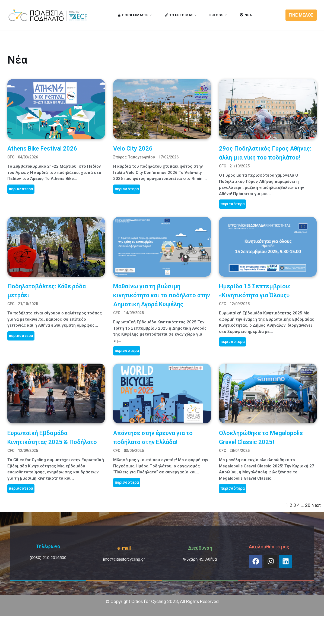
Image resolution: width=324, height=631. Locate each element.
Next (316, 505)
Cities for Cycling (24, 624)
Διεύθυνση (200, 548)
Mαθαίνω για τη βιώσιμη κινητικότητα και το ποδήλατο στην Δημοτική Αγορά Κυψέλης (161, 295)
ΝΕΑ (246, 15)
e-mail (124, 548)
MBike (77, 624)
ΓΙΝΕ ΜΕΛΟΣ (301, 15)
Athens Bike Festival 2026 (42, 148)
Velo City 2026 (133, 148)
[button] (151, 15)
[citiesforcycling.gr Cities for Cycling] (49, 15)
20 (307, 505)
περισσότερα (21, 189)
